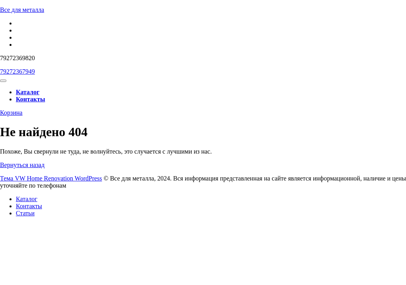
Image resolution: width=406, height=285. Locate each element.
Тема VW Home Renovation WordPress (51, 178)
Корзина (11, 112)
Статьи (25, 213)
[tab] (3, 81)
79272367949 (17, 71)
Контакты (30, 99)
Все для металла (22, 9)
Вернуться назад (22, 165)
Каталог (27, 92)
